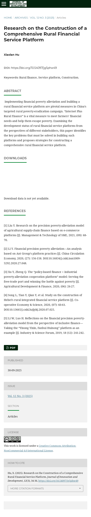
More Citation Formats (27, 488)
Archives (21, 17)
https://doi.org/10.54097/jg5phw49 (34, 68)
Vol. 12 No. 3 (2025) (42, 17)
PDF (12, 347)
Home (8, 17)
